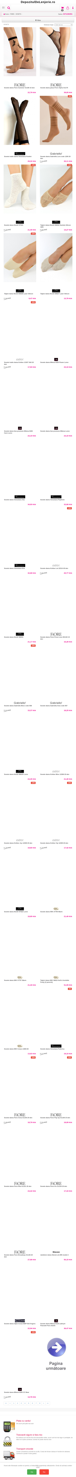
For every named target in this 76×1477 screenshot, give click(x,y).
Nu (44, 1472)
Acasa (6, 14)
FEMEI (12, 14)
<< (6, 1403)
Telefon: (65, 14)
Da (32, 1472)
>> (48, 1403)
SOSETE (18, 14)
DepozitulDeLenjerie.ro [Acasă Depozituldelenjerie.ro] (38, 2)
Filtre (38, 20)
